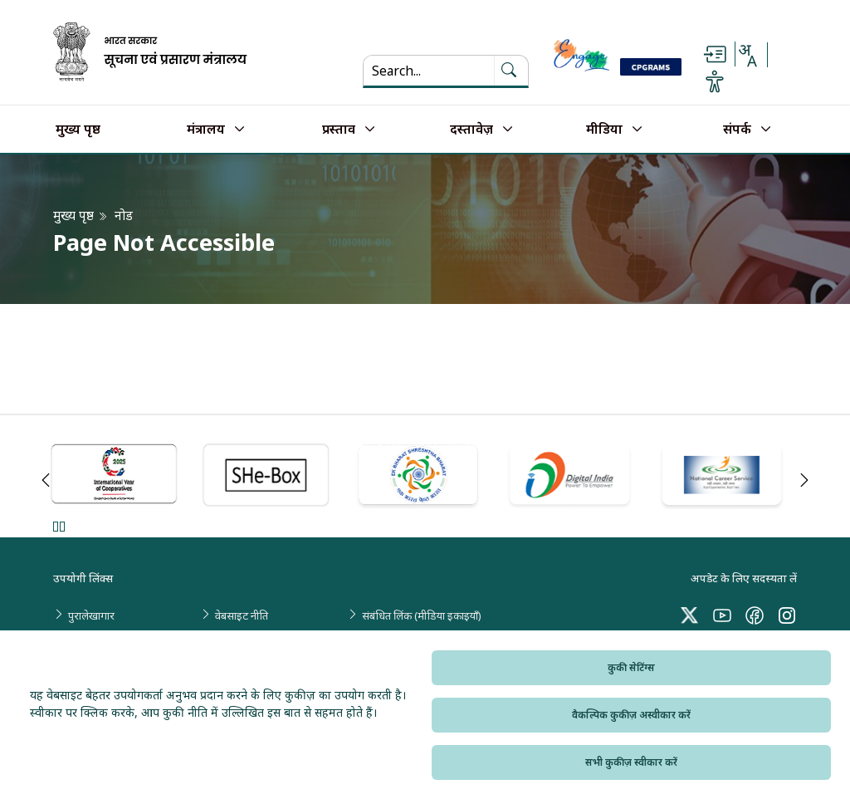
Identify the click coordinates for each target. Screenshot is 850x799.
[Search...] (429, 71)
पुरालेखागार (91, 615)
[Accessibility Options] (714, 81)
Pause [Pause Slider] (58, 526)
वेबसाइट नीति (241, 615)
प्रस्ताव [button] (338, 129)
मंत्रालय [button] (206, 129)
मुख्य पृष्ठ (78, 129)
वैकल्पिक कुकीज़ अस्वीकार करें (631, 715)
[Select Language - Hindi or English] (747, 54)
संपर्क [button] (737, 129)
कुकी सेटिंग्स (631, 667)
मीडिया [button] (604, 129)
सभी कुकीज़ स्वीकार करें (631, 762)
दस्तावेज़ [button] (471, 129)
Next (804, 480)
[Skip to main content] (714, 55)
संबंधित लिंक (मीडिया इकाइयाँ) (421, 615)
